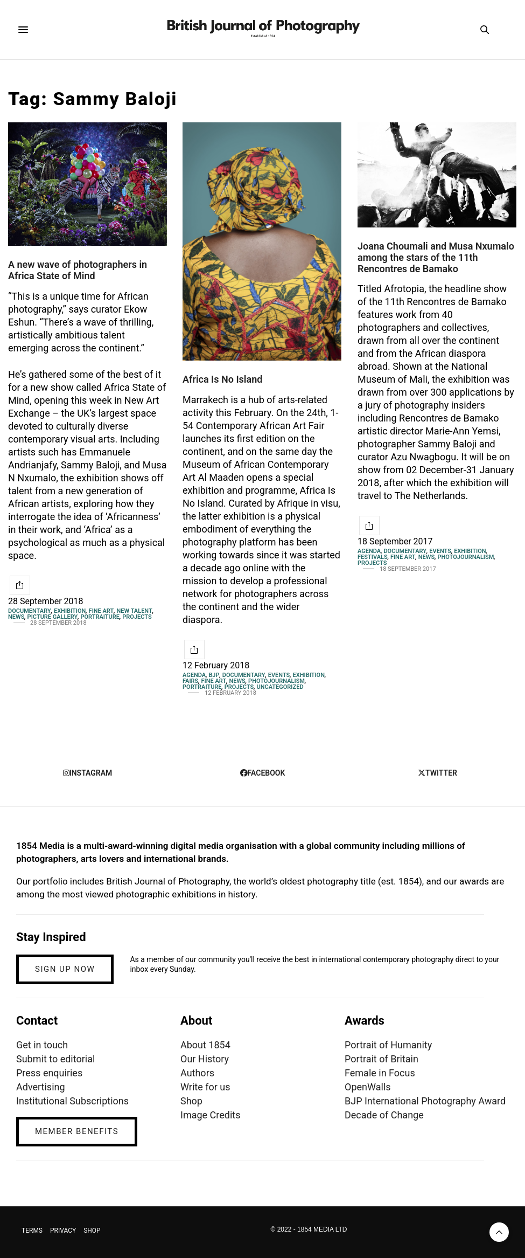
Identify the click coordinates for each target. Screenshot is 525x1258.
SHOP (92, 1230)
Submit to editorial (55, 1059)
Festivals (373, 557)
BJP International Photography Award (425, 1101)
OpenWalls (368, 1087)
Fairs (190, 681)
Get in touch (42, 1044)
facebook (262, 773)
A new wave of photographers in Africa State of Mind (77, 270)
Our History (204, 1059)
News (16, 617)
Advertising (40, 1087)
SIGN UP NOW (65, 969)
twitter (437, 773)
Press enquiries (49, 1073)
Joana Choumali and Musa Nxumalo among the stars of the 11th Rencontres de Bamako (436, 257)
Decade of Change (384, 1115)
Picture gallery (52, 617)
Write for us (205, 1087)
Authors (197, 1073)
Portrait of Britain (381, 1059)
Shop (191, 1101)
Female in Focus (380, 1073)
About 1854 (205, 1044)
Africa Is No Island (222, 379)
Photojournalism (276, 681)
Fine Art (101, 611)
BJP (213, 675)
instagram (88, 773)
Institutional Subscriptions (72, 1101)
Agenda (194, 675)
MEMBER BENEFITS (76, 1131)
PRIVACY (63, 1230)
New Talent (134, 611)
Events (279, 675)
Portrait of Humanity (388, 1044)
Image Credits (210, 1115)
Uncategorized (279, 687)
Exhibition (70, 611)
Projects (136, 617)
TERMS (32, 1230)
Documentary (29, 611)
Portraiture (100, 617)
